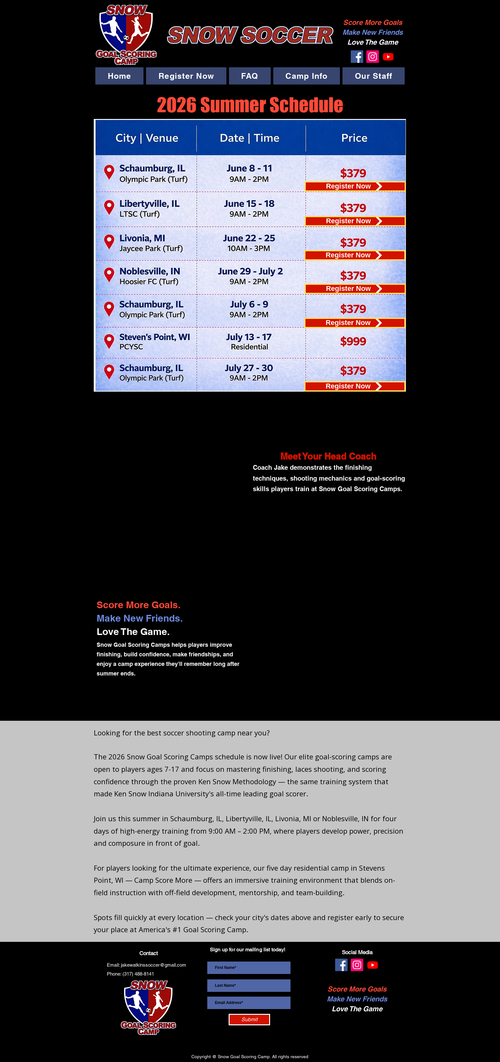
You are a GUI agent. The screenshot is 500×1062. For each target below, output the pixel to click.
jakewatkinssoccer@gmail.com (153, 965)
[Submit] (249, 1019)
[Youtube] (388, 56)
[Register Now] (355, 186)
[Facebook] (357, 56)
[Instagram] (372, 56)
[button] (186, 76)
